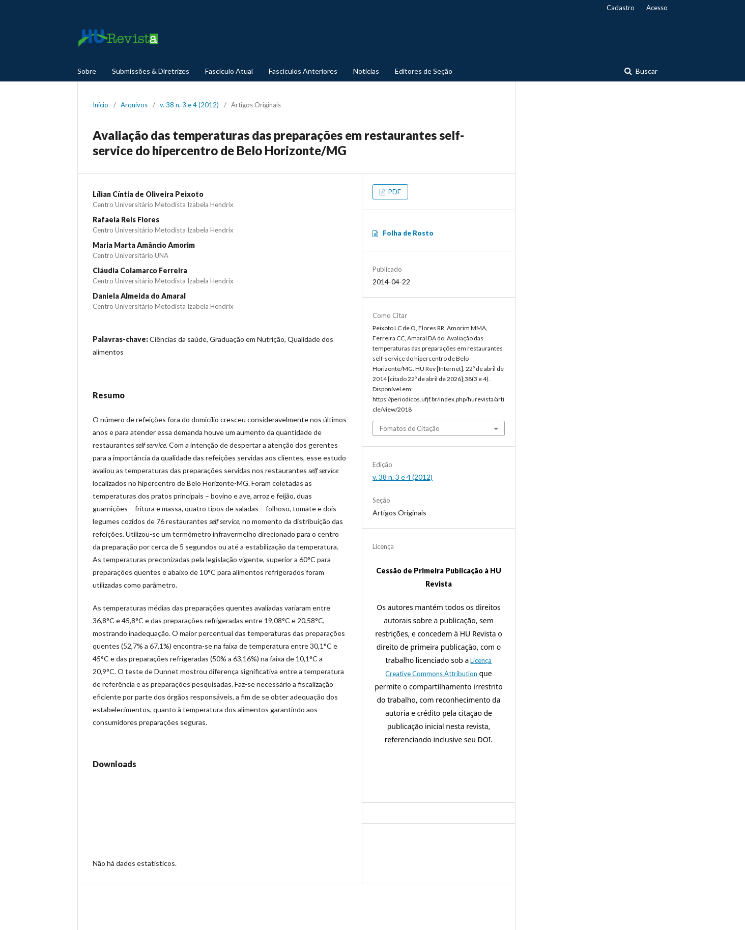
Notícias (366, 71)
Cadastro (621, 8)
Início (100, 105)
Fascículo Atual (229, 71)
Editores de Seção (423, 71)
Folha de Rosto (408, 233)
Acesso (657, 8)
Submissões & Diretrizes (150, 71)
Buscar (645, 71)
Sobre (86, 71)
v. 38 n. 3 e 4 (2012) (189, 105)
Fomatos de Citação (410, 428)
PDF (394, 192)
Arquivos (134, 105)
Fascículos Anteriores (303, 71)
